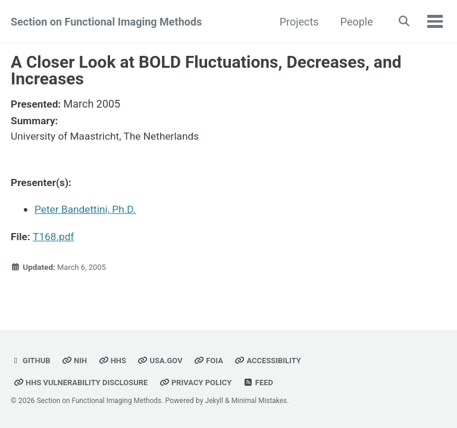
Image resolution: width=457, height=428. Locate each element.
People (353, 21)
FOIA (213, 360)
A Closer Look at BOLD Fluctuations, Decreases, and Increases (206, 70)
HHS (115, 360)
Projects (296, 21)
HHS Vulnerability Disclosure (83, 382)
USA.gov (163, 360)
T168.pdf (55, 235)
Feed (266, 382)
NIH (76, 360)
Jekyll (219, 400)
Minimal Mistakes (266, 400)
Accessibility (274, 360)
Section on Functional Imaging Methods (106, 21)
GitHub (31, 360)
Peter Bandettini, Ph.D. (87, 209)
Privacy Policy (202, 382)
